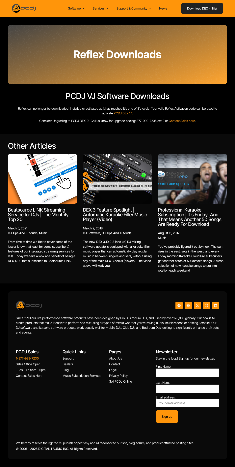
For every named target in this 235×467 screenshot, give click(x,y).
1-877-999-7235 (27, 358)
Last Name (163, 382)
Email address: (187, 401)
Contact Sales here (108, 121)
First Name (163, 366)
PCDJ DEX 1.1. (49, 113)
